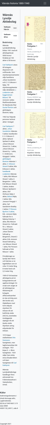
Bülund (9, 196)
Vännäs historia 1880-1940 (15, 3)
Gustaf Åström (8, 107)
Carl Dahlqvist (8, 65)
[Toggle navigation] (45, 3)
